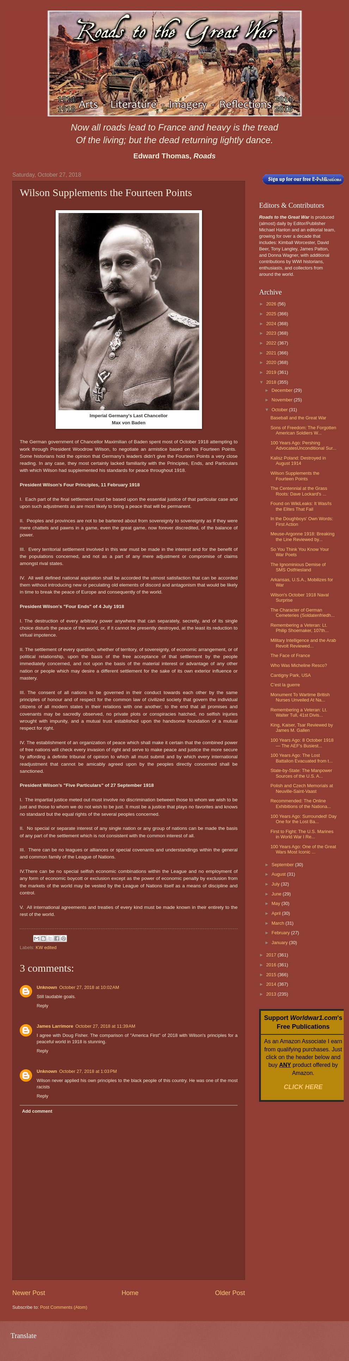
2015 (271, 974)
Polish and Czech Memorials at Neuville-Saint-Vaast (301, 788)
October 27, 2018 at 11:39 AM (105, 1026)
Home (130, 1292)
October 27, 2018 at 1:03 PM (88, 1071)
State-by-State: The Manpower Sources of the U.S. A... (301, 773)
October (280, 409)
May (276, 903)
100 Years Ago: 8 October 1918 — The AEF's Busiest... (301, 742)
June (277, 894)
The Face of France (290, 655)
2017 (271, 955)
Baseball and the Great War (298, 417)
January (280, 942)
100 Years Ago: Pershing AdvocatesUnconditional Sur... (303, 445)
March (278, 923)
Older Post (230, 1292)
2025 (271, 313)
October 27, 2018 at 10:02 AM (89, 987)
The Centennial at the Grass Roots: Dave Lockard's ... (298, 491)
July (276, 884)
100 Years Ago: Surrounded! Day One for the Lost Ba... (303, 819)
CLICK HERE (303, 1086)
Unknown (47, 987)
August (279, 874)
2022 (271, 343)
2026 (271, 303)
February (281, 932)
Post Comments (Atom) (63, 1307)
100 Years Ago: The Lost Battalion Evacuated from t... (301, 758)
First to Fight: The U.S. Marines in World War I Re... (301, 834)
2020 (271, 362)
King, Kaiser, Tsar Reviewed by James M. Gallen (301, 727)
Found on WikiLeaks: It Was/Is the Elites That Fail (300, 506)
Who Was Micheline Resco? (298, 665)
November (282, 399)
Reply (42, 1005)
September (283, 864)
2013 (271, 994)
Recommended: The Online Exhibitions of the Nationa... (300, 803)
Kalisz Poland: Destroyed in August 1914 (298, 460)
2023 (271, 333)
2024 (271, 323)
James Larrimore (55, 1026)
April (276, 913)
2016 (271, 964)
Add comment (37, 1111)
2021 (271, 353)
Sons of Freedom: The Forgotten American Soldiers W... (303, 430)
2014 (271, 984)
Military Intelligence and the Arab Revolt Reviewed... (303, 643)
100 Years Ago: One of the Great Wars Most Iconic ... (303, 849)
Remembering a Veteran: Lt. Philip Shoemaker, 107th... (299, 627)
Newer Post (28, 1292)
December (282, 390)
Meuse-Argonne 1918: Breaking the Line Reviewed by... (302, 536)
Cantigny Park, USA (290, 675)
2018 (271, 382)
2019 (271, 372)
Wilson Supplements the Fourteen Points (294, 475)
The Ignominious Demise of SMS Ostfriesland (298, 567)
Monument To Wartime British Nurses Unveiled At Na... (300, 697)
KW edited (46, 947)
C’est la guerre (285, 684)
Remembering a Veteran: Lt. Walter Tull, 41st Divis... (298, 712)
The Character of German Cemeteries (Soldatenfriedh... (302, 612)
